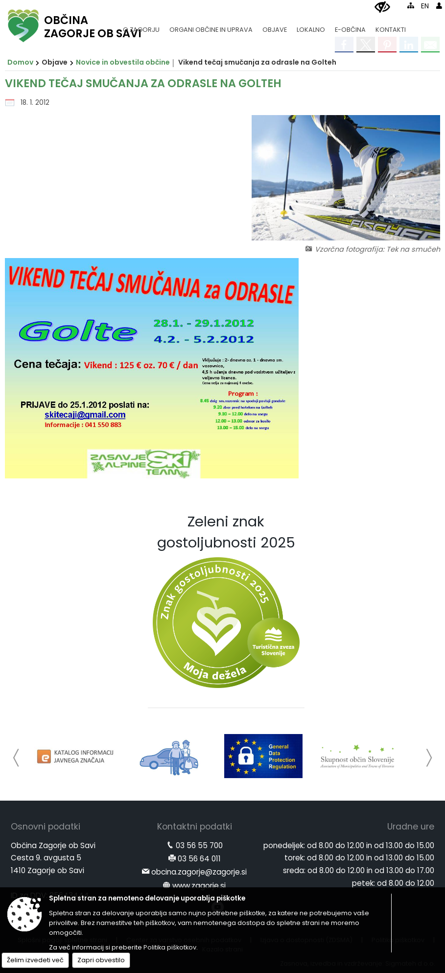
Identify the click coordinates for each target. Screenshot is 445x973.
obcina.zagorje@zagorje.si (199, 872)
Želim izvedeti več (35, 960)
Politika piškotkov (169, 947)
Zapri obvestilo (101, 960)
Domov (20, 62)
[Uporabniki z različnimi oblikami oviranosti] (382, 7)
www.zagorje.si (199, 885)
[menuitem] (141, 25)
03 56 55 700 (199, 845)
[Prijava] (439, 5)
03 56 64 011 (199, 859)
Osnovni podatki (45, 826)
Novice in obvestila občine (123, 62)
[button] (16, 758)
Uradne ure (410, 826)
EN (425, 6)
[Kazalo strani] (410, 5)
